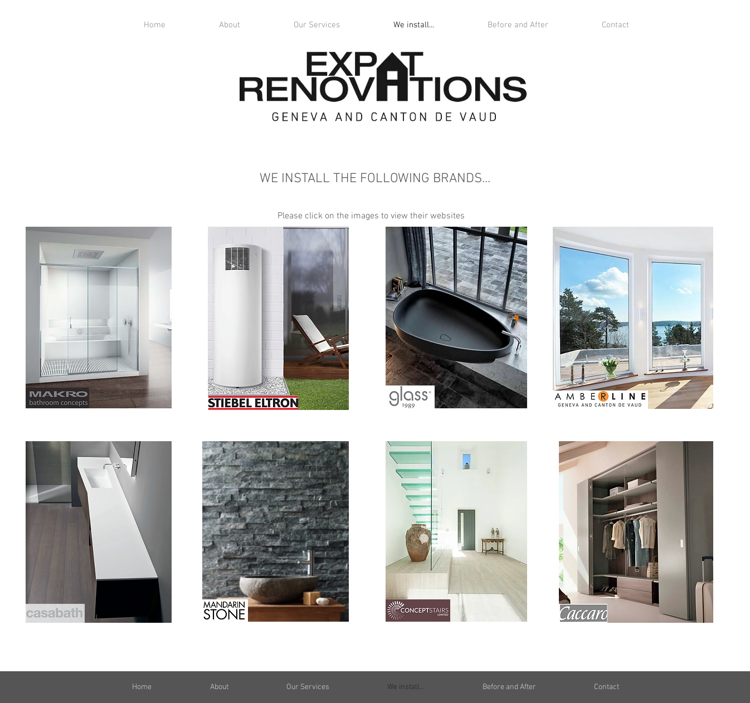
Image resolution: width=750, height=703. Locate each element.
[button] (317, 25)
